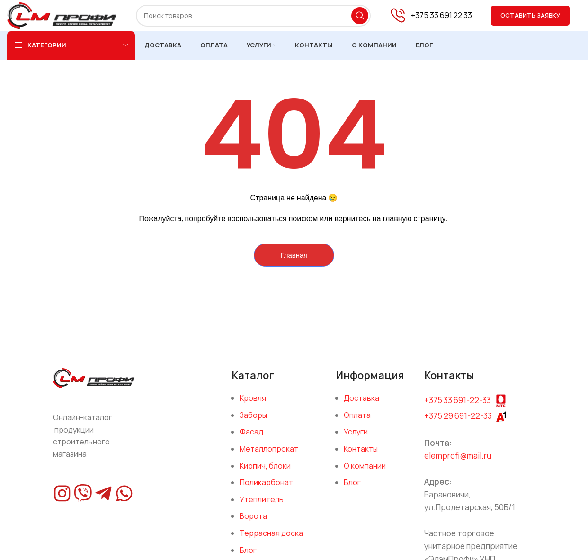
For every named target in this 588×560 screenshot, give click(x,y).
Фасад (251, 439)
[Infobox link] (431, 19)
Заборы (253, 421)
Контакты (361, 455)
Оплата (357, 421)
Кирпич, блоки (265, 472)
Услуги (356, 439)
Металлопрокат (269, 455)
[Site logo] (72, 18)
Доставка (361, 404)
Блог (352, 489)
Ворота (253, 523)
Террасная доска (271, 539)
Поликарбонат (266, 489)
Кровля (253, 404)
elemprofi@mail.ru (457, 462)
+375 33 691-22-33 (457, 406)
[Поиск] (263, 19)
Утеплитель (262, 506)
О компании (365, 472)
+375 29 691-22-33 (458, 422)
